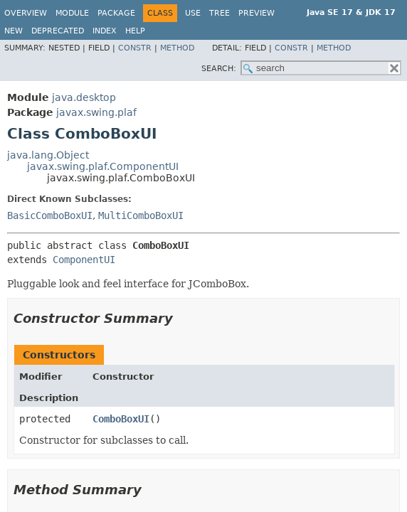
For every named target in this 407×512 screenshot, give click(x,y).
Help (135, 31)
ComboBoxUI (120, 419)
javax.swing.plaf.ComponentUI (103, 166)
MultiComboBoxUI (141, 215)
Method (177, 48)
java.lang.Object (48, 155)
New (13, 31)
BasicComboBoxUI (49, 215)
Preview (256, 13)
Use (193, 13)
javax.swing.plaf (96, 112)
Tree (219, 13)
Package (116, 13)
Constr (135, 48)
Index (104, 31)
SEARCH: (218, 68)
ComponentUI (84, 259)
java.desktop (84, 97)
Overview (25, 13)
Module (72, 13)
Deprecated (57, 31)
